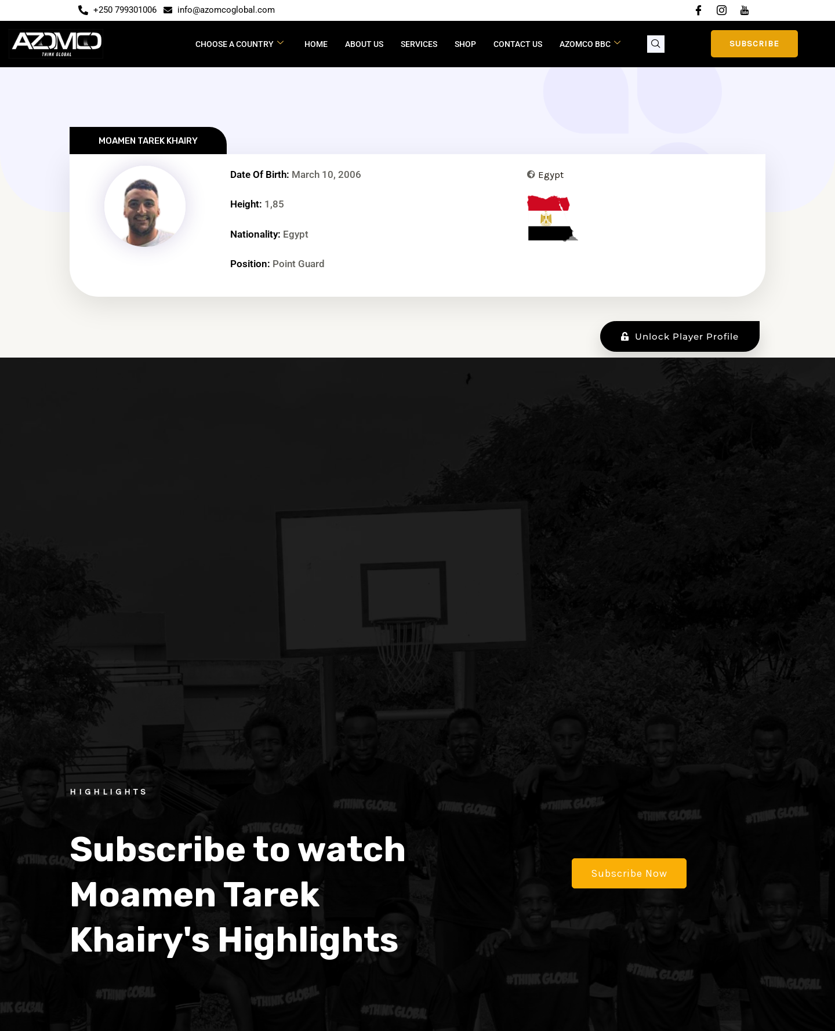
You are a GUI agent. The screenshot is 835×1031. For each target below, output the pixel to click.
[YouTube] (744, 10)
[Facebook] (698, 10)
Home (316, 44)
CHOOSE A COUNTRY (239, 43)
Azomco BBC (590, 43)
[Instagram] (721, 10)
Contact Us (517, 44)
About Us (364, 44)
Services (419, 44)
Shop (465, 44)
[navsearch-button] (656, 44)
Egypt (551, 174)
